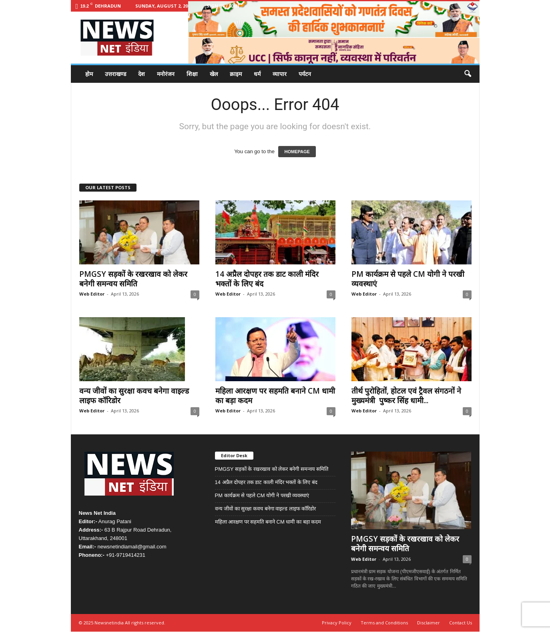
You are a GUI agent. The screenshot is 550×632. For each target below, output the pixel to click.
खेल (214, 74)
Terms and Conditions (384, 623)
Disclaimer (428, 623)
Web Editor (91, 294)
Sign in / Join (223, 6)
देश (141, 74)
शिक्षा (192, 74)
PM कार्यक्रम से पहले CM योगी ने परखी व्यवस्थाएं (407, 279)
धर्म (257, 74)
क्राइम (236, 74)
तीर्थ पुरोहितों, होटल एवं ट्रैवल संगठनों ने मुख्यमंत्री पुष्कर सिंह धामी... (406, 396)
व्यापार (280, 74)
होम (89, 74)
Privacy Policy (336, 623)
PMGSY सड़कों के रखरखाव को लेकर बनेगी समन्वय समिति (133, 279)
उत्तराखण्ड (115, 74)
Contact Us (460, 623)
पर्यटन (305, 74)
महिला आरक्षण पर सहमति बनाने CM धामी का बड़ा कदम (275, 396)
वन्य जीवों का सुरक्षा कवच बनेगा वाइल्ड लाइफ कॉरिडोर (134, 396)
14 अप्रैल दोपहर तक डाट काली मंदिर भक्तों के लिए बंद (267, 279)
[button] (467, 74)
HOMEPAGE (296, 151)
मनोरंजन (166, 74)
